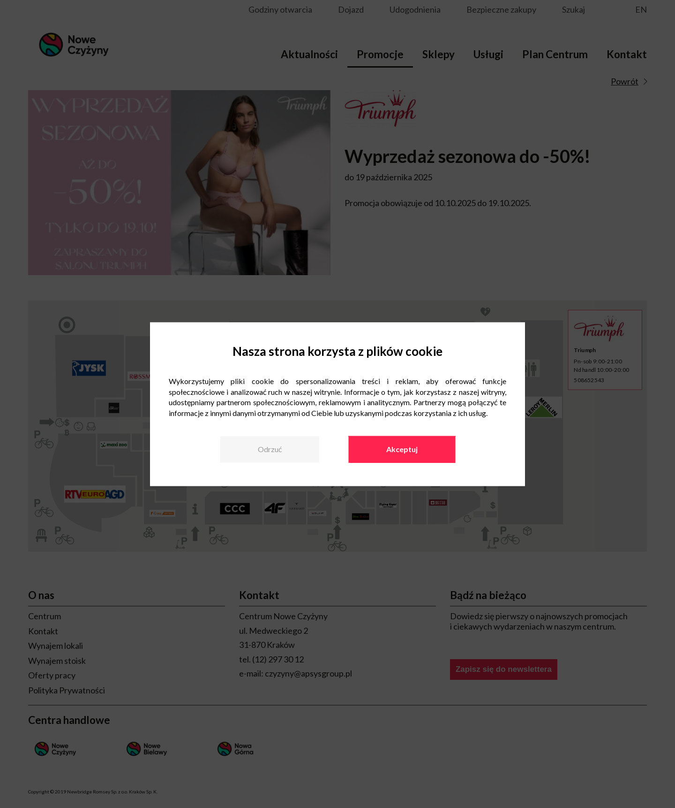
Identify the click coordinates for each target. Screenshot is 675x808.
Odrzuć (270, 449)
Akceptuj (402, 449)
